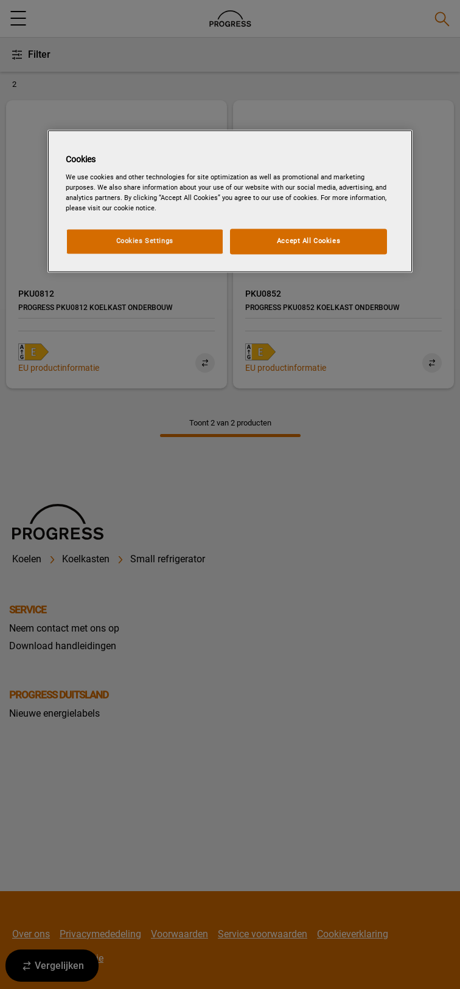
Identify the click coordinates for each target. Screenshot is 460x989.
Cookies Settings (144, 240)
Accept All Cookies (308, 240)
